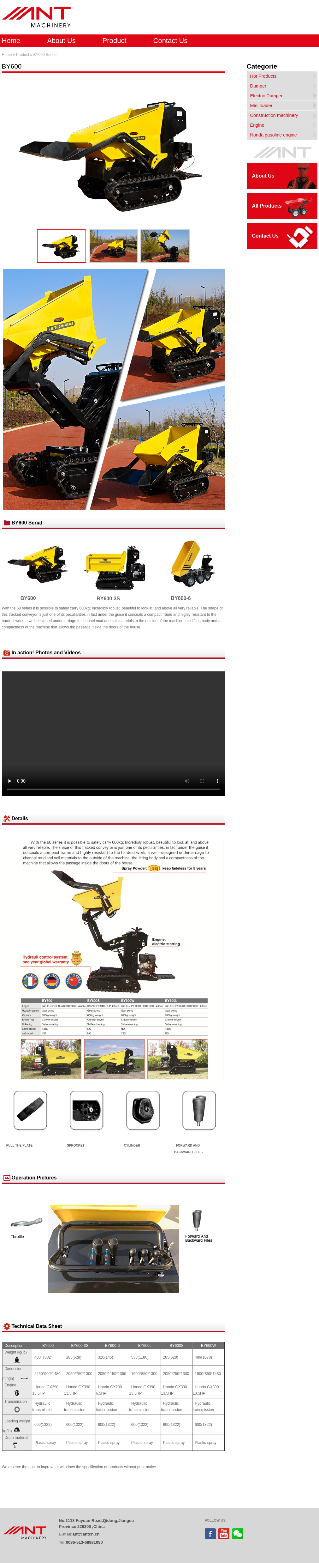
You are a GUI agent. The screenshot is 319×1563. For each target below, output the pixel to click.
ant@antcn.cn (86, 1534)
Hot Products (263, 76)
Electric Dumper (266, 95)
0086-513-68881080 (84, 1542)
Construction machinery (274, 115)
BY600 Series (44, 54)
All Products (267, 206)
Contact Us (170, 41)
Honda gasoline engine (273, 134)
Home (11, 41)
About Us (61, 41)
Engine (257, 125)
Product (115, 41)
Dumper (258, 85)
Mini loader (261, 105)
